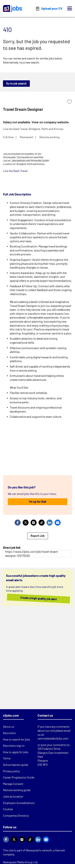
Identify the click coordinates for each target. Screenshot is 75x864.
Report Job (38, 535)
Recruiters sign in (14, 745)
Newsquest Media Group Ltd (20, 862)
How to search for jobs (16, 739)
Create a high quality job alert (32, 598)
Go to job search (16, 83)
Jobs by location (13, 796)
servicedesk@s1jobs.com (53, 738)
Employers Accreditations (19, 803)
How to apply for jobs (15, 752)
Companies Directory (16, 815)
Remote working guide (16, 790)
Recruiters (9, 733)
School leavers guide (15, 764)
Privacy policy (11, 771)
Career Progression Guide (18, 777)
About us (8, 726)
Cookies (8, 809)
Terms (7, 758)
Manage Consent (13, 783)
